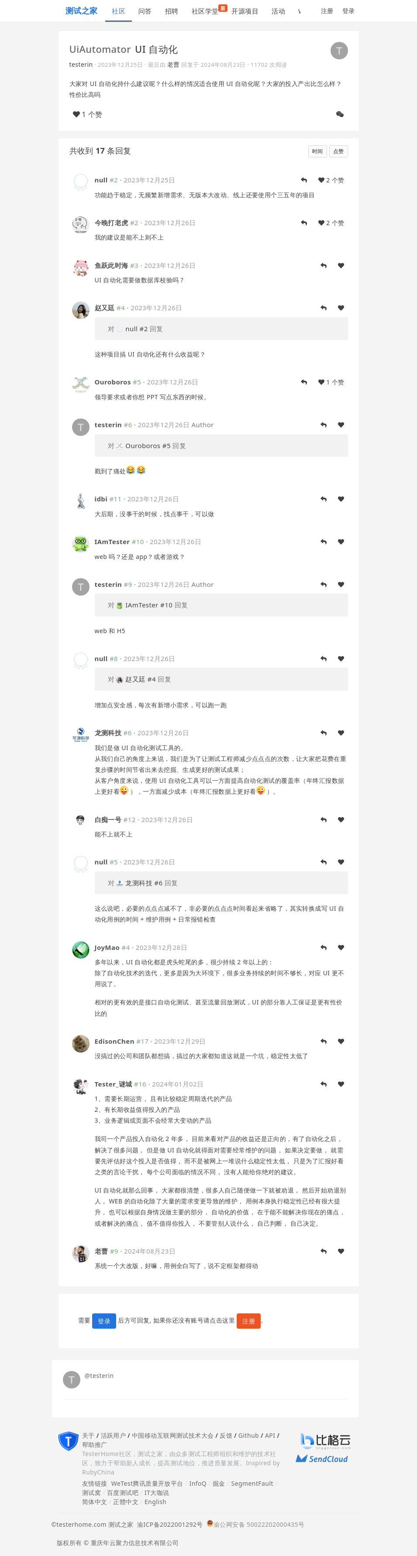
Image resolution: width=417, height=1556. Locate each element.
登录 (348, 11)
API (270, 1435)
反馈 (226, 1435)
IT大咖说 (157, 1492)
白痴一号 (108, 819)
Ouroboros (113, 381)
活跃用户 (113, 1435)
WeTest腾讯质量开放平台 (147, 1483)
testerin (81, 64)
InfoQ (198, 1483)
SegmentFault (252, 1483)
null (101, 179)
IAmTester (112, 541)
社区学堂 (208, 9)
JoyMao (107, 947)
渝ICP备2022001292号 (168, 1524)
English (156, 1502)
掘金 (219, 1483)
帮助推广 (94, 1444)
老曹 (173, 64)
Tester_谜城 (113, 1084)
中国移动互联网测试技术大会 (173, 1435)
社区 (118, 11)
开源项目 (244, 11)
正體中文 (125, 1502)
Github (248, 1435)
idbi (101, 498)
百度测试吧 (122, 1492)
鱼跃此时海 (111, 265)
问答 (145, 11)
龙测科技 (108, 732)
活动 (278, 11)
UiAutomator (100, 48)
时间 (317, 151)
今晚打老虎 (111, 222)
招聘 (172, 11)
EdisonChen (114, 1041)
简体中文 (94, 1502)
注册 (327, 11)
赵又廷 (105, 307)
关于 (88, 1435)
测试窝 (91, 1492)
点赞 (338, 151)
